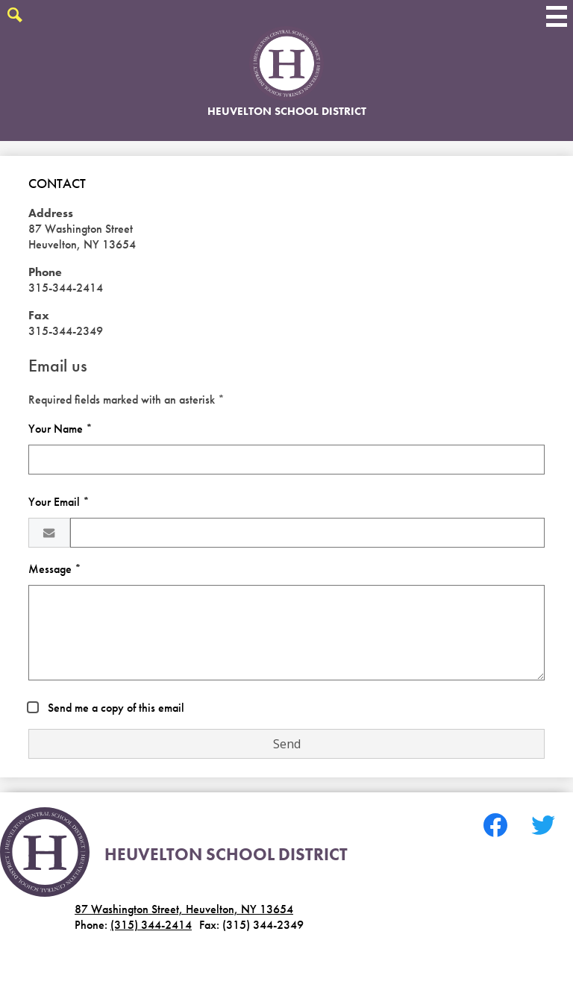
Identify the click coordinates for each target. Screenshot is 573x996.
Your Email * (59, 502)
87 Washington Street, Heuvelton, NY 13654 (184, 909)
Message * (54, 569)
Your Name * (60, 428)
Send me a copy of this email (114, 707)
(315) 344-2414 (151, 925)
